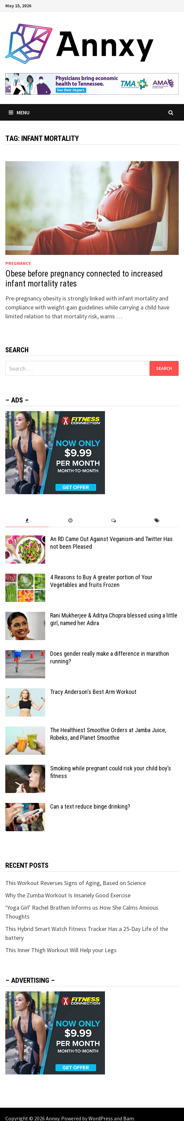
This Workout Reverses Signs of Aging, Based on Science (75, 883)
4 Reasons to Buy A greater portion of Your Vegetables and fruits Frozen (101, 581)
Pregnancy (18, 263)
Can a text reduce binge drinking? (90, 806)
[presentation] (27, 520)
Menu (19, 112)
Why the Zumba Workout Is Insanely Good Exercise (68, 895)
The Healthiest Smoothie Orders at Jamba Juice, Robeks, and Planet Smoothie (108, 734)
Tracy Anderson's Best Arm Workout (93, 691)
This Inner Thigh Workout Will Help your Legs (61, 950)
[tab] (27, 520)
